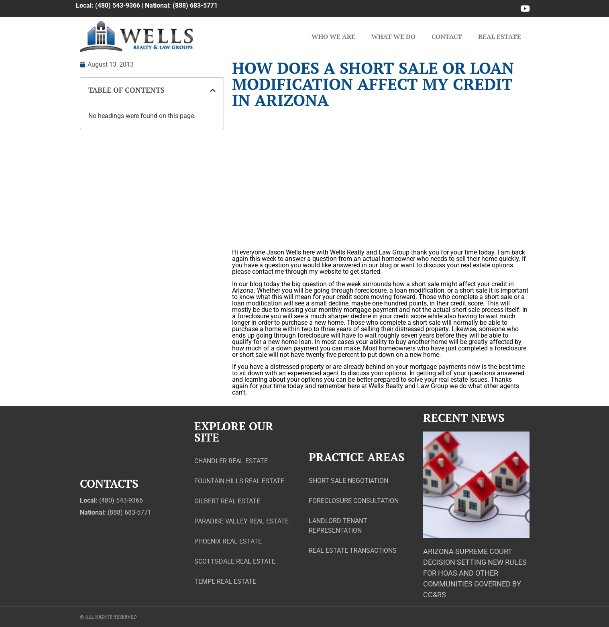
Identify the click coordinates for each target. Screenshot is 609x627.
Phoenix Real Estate (228, 541)
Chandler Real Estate (231, 461)
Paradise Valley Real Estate (241, 521)
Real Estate (499, 36)
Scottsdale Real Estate (234, 561)
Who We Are (333, 36)
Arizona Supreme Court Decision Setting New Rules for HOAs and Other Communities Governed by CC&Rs (475, 573)
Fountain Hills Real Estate (239, 481)
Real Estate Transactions (353, 550)
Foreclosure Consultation (354, 501)
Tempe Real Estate (225, 581)
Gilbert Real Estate (227, 501)
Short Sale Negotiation (348, 480)
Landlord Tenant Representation (338, 525)
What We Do (393, 36)
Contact (447, 36)
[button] (213, 90)
